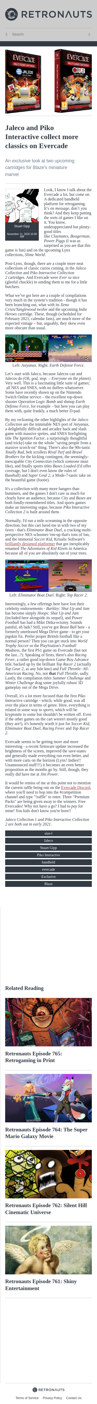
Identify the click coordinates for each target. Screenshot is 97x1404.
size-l (48, 833)
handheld (48, 862)
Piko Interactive (48, 855)
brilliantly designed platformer (30, 544)
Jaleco (48, 841)
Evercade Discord (75, 787)
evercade (48, 869)
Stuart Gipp (48, 848)
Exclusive (48, 877)
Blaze (48, 884)
